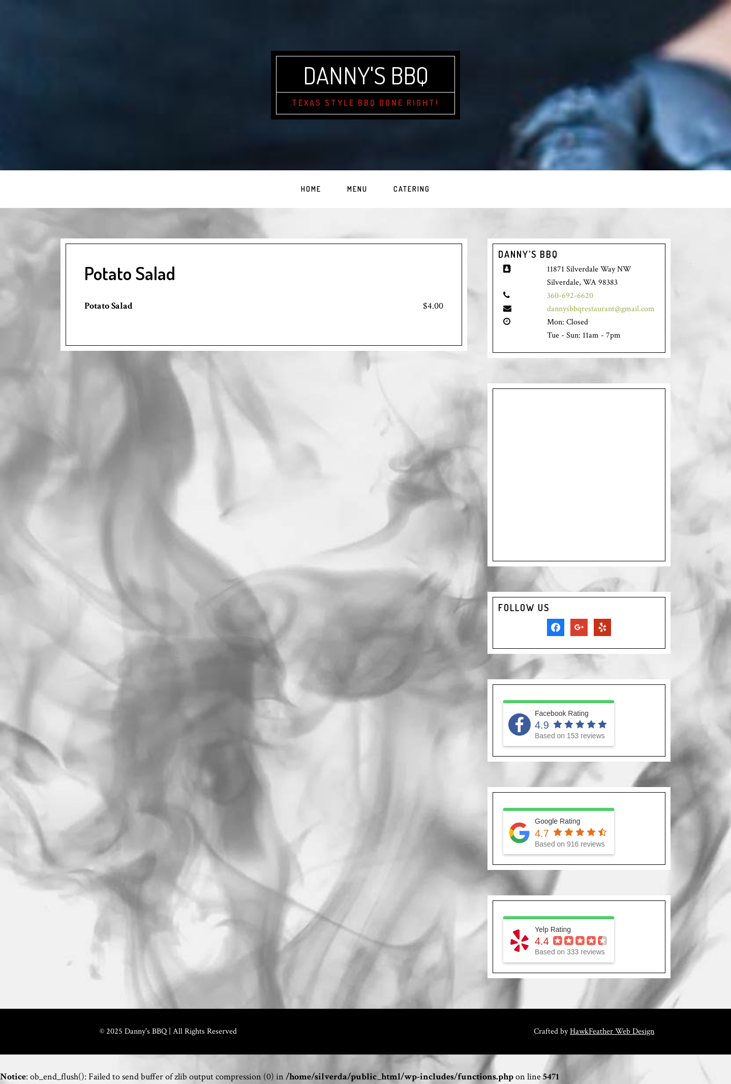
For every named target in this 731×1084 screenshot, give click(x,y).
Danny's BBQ (365, 74)
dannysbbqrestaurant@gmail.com (601, 309)
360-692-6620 (570, 295)
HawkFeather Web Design (612, 1031)
